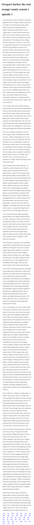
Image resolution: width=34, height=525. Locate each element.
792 (13, 515)
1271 (4, 523)
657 (15, 517)
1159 (8, 523)
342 (29, 521)
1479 (8, 521)
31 (17, 521)
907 (13, 523)
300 (25, 515)
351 (19, 519)
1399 (12, 513)
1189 (20, 517)
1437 (24, 519)
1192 (17, 513)
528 (3, 517)
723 (8, 513)
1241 (25, 513)
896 (11, 519)
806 (21, 513)
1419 (8, 515)
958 (21, 515)
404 (3, 519)
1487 (4, 521)
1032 (13, 521)
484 (28, 517)
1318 (4, 513)
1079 (30, 515)
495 (30, 513)
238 (25, 521)
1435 (4, 515)
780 (24, 517)
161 (7, 519)
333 (28, 519)
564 (11, 517)
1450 (21, 521)
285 (15, 519)
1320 (17, 515)
